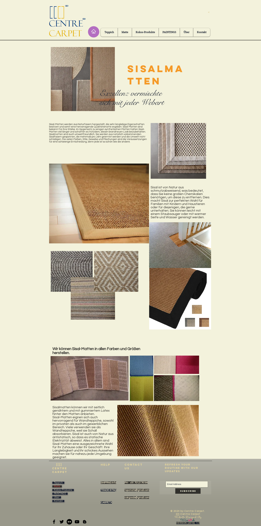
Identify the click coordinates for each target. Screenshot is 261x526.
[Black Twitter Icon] (61, 522)
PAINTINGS (60, 494)
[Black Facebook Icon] (54, 522)
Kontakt (58, 501)
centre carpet (59, 470)
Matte (57, 486)
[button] (109, 32)
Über (56, 497)
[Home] (93, 32)
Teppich (58, 483)
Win (184, 520)
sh (193, 520)
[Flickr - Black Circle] (69, 522)
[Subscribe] (188, 491)
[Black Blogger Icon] (84, 522)
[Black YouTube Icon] (77, 522)
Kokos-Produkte (63, 490)
